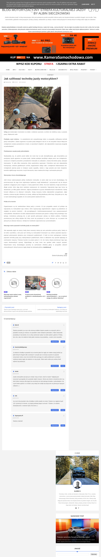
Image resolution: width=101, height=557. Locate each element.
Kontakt (50, 76)
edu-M (17, 326)
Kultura (22, 70)
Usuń (62, 342)
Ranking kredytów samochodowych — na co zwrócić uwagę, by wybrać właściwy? (57, 297)
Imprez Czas (78, 243)
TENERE (77, 271)
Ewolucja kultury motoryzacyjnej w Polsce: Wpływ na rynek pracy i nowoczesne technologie (85, 386)
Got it (93, 4)
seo (9, 263)
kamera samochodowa (18, 498)
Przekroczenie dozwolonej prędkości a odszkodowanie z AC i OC (35, 297)
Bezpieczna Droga (80, 255)
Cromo (76, 261)
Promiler (77, 227)
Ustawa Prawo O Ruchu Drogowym (84, 224)
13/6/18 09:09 (16, 350)
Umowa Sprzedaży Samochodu (83, 295)
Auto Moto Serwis (79, 240)
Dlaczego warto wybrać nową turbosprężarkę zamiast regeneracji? (12, 297)
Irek (16, 396)
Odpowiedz (55, 342)
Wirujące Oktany (79, 274)
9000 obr (77, 246)
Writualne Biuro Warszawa (82, 280)
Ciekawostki (62, 70)
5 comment (22, 83)
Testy (30, 70)
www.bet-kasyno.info (41, 555)
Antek (16, 372)
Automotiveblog (79, 252)
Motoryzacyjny (84, 547)
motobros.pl (47, 248)
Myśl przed (74, 70)
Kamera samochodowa (81, 277)
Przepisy (84, 70)
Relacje (52, 70)
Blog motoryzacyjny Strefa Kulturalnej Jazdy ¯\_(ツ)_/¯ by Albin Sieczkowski (50, 12)
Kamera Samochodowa (81, 221)
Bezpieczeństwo (40, 70)
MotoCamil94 (78, 234)
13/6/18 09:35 (16, 374)
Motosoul (77, 268)
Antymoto (77, 249)
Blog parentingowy (80, 218)
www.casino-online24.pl (85, 553)
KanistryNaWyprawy (21, 348)
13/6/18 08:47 (16, 328)
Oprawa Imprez (79, 230)
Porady (92, 70)
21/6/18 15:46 (16, 419)
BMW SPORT (78, 237)
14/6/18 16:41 (16, 399)
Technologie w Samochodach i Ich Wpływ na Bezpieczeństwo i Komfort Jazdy (85, 347)
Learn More (85, 4)
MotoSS (77, 265)
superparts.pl (19, 416)
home (8, 70)
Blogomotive (78, 258)
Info (14, 70)
